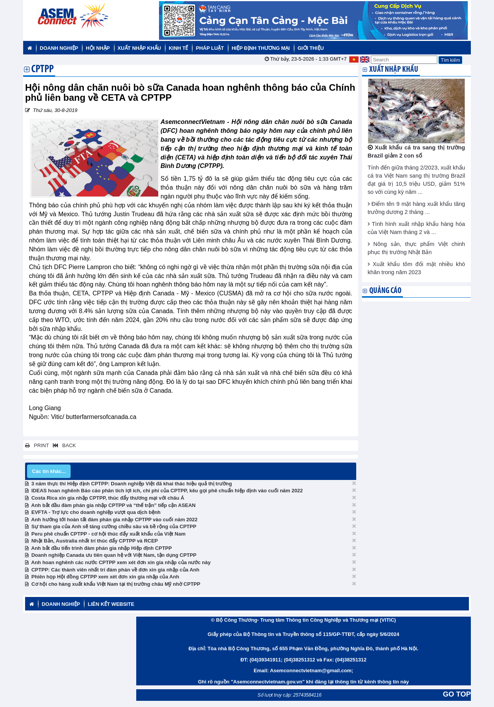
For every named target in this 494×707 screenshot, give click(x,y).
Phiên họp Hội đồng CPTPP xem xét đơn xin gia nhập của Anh (105, 577)
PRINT (37, 445)
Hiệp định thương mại (261, 48)
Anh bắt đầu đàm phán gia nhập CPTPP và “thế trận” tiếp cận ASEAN (113, 505)
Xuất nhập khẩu (139, 48)
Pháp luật (210, 48)
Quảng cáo (385, 291)
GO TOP (457, 694)
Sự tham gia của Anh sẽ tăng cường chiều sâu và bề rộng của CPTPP (113, 526)
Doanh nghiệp (59, 48)
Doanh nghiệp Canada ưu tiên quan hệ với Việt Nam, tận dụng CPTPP (113, 555)
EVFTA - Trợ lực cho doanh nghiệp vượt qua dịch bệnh (96, 512)
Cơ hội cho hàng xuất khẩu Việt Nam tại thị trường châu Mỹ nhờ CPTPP (115, 584)
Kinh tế (178, 48)
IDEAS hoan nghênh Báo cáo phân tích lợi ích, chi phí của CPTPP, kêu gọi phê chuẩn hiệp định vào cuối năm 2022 (167, 490)
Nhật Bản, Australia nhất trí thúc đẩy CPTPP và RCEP (94, 541)
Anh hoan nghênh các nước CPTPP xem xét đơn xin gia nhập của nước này (121, 562)
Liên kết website (111, 604)
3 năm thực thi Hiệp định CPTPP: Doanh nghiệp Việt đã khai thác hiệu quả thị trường (131, 484)
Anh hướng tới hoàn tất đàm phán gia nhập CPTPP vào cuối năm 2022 (114, 519)
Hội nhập (98, 48)
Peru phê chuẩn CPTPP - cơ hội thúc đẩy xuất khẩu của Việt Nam (108, 534)
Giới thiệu (311, 48)
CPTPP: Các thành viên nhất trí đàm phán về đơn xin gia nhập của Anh (115, 570)
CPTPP (42, 70)
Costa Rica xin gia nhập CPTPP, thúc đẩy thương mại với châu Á (107, 498)
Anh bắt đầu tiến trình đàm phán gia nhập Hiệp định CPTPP (101, 548)
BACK (63, 445)
